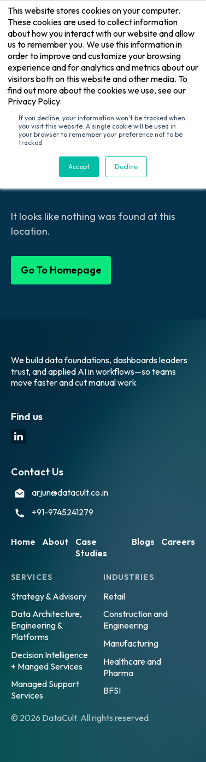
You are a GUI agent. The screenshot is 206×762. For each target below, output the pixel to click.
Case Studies (91, 547)
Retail (114, 596)
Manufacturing (130, 643)
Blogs (143, 541)
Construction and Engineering (135, 619)
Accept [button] (79, 166)
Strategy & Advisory (48, 596)
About (55, 541)
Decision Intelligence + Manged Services (49, 660)
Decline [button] (126, 166)
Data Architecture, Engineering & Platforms (46, 625)
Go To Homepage (61, 270)
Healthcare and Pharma (132, 667)
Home (23, 541)
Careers (178, 541)
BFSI (112, 690)
